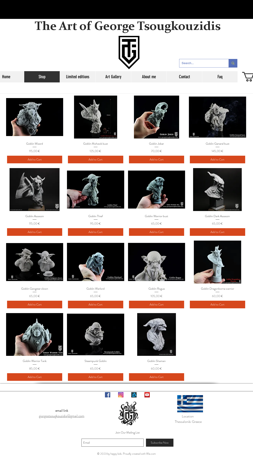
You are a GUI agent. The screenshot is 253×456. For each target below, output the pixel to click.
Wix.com (151, 454)
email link (61, 410)
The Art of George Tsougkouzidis (128, 27)
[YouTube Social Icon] (147, 394)
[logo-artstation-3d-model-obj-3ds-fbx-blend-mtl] (134, 394)
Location (188, 416)
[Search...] (201, 63)
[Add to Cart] (34, 159)
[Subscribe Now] (159, 443)
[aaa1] (120, 394)
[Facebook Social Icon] (107, 394)
